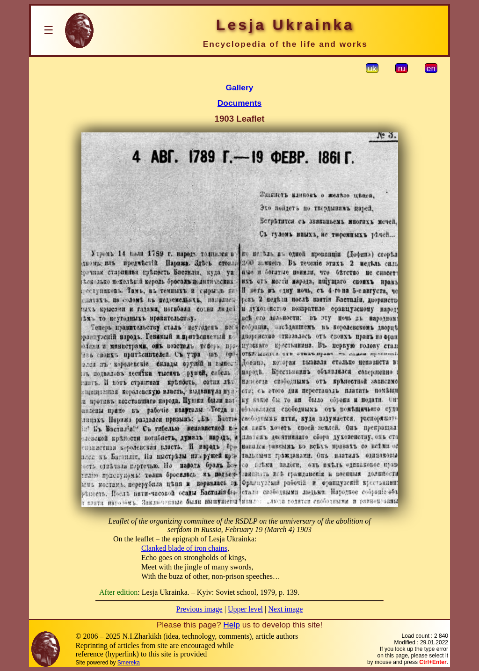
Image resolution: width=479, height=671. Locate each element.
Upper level (245, 609)
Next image (285, 609)
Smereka (128, 662)
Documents (239, 103)
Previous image (199, 609)
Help (231, 624)
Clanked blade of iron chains (184, 548)
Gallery (240, 87)
